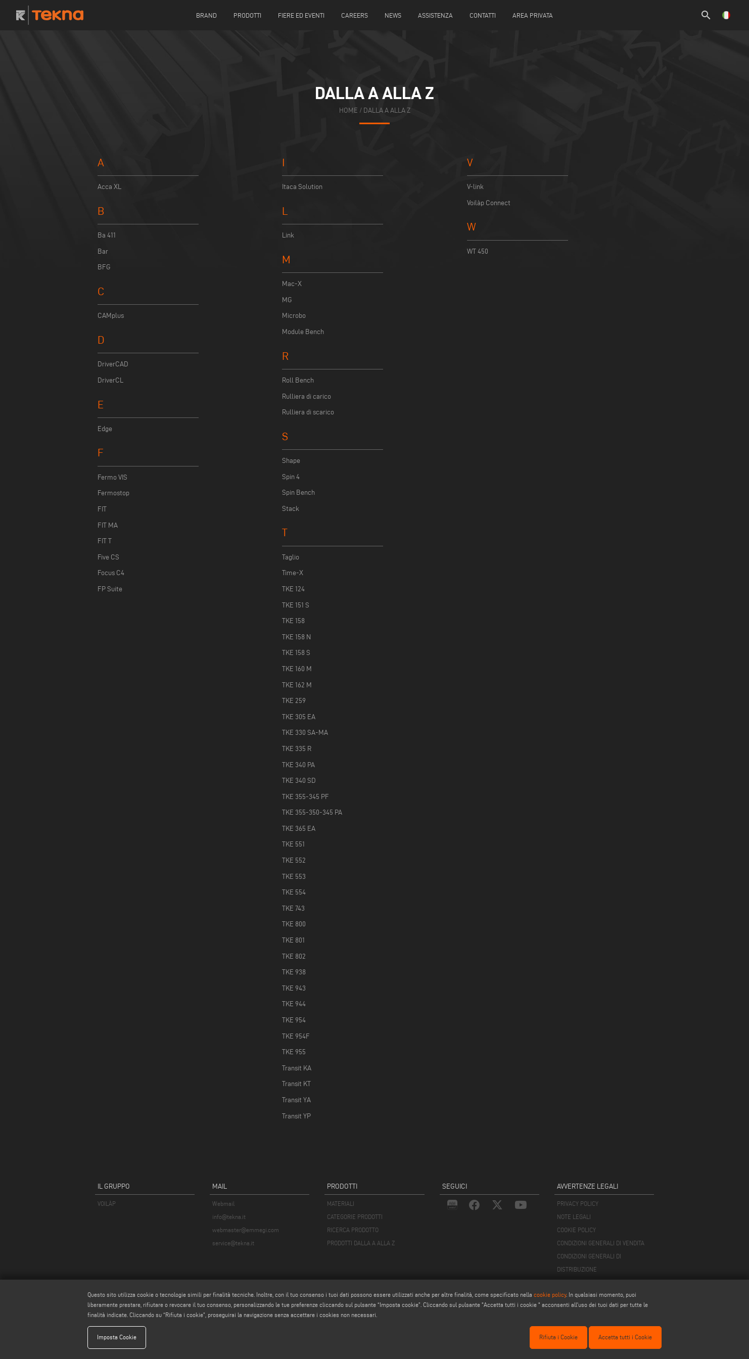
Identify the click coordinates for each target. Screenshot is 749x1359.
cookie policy (550, 1294)
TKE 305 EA (298, 717)
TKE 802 (294, 956)
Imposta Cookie (116, 1337)
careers (354, 15)
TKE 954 (294, 1020)
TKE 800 (294, 924)
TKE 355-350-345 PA (312, 812)
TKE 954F (296, 1036)
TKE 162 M (297, 685)
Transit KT (296, 1084)
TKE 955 (294, 1052)
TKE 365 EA (298, 828)
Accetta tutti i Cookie (625, 1337)
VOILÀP (107, 1203)
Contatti (483, 15)
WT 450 (477, 251)
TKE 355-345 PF (305, 797)
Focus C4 (111, 573)
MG (287, 300)
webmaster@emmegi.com (245, 1230)
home (348, 110)
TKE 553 (294, 876)
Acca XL (109, 187)
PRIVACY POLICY (577, 1203)
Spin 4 (291, 477)
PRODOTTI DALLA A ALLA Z (361, 1243)
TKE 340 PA (298, 765)
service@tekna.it (233, 1243)
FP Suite (110, 589)
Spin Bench (298, 492)
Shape (291, 460)
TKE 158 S (296, 653)
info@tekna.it (229, 1216)
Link (288, 235)
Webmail (223, 1203)
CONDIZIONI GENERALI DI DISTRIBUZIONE (589, 1263)
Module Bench (303, 332)
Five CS (108, 557)
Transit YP (296, 1116)
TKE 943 (294, 988)
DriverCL (110, 380)
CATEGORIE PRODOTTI (355, 1216)
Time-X (292, 573)
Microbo (294, 315)
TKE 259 (294, 701)
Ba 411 (107, 235)
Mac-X (292, 284)
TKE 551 (293, 844)
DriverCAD (113, 364)
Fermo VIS (112, 477)
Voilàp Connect (488, 203)
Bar (103, 251)
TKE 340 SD (299, 780)
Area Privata (532, 15)
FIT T (105, 541)
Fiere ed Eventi (301, 15)
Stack (290, 508)
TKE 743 (293, 908)
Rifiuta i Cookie (558, 1337)
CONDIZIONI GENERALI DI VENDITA (600, 1243)
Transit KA (296, 1068)
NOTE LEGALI (574, 1216)
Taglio (290, 557)
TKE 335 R (296, 749)
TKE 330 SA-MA (305, 732)
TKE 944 (294, 1004)
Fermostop (113, 493)
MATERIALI (340, 1203)
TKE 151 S (295, 605)
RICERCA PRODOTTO (353, 1230)
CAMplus (111, 315)
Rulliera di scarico (308, 412)
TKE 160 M (297, 669)
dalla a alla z (386, 110)
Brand (206, 15)
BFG (104, 267)
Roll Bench (298, 380)
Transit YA (296, 1100)
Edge (105, 429)
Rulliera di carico (306, 396)
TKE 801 (293, 940)
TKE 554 (294, 892)
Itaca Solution (302, 187)
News (393, 15)
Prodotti (247, 15)
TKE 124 (293, 589)
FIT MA (108, 525)
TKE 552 (294, 860)
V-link (475, 187)
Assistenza (435, 15)
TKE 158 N (296, 637)
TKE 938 (294, 972)
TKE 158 (293, 621)
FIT (102, 509)
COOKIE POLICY (576, 1230)
